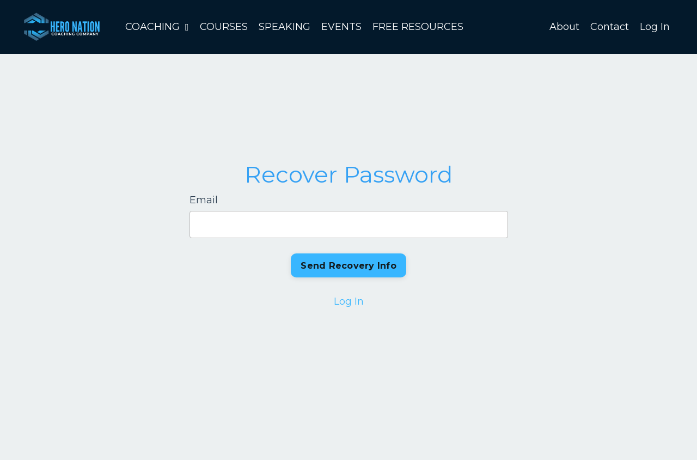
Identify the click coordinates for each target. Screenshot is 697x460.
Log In (655, 27)
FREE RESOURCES (417, 27)
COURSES (224, 27)
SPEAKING (284, 27)
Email (203, 200)
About (564, 27)
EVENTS (341, 27)
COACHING (157, 27)
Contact (609, 27)
